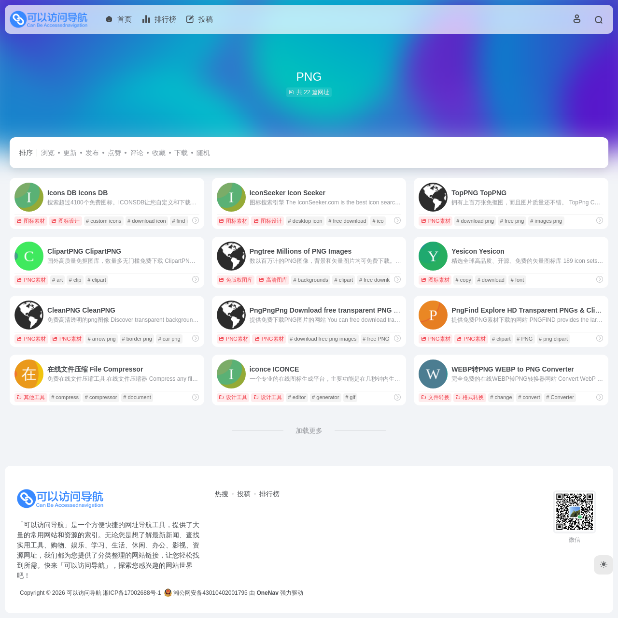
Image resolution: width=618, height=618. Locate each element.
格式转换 (469, 397)
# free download (347, 221)
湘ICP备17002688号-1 (132, 592)
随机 (203, 153)
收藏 (159, 153)
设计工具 (233, 397)
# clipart (96, 280)
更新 (70, 153)
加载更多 (309, 430)
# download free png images (323, 339)
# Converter (560, 397)
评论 (136, 153)
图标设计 (65, 221)
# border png (137, 339)
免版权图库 (236, 280)
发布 (92, 153)
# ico (377, 221)
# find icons (185, 221)
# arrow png (102, 339)
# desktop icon (305, 221)
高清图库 (273, 280)
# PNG (525, 339)
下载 (181, 153)
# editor (297, 397)
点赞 (114, 153)
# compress (65, 397)
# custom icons (103, 221)
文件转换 (435, 397)
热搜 (221, 494)
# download (491, 280)
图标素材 (30, 221)
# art (57, 280)
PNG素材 (435, 221)
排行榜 (269, 494)
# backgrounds (311, 280)
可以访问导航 (84, 592)
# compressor (101, 397)
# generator (325, 397)
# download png (475, 221)
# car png (169, 339)
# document (137, 397)
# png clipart (553, 339)
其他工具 (30, 397)
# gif (350, 397)
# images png (546, 221)
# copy (463, 280)
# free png (512, 221)
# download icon (146, 221)
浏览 (48, 153)
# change (501, 397)
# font (517, 280)
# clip (75, 280)
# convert (529, 397)
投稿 (244, 494)
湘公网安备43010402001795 (206, 592)
